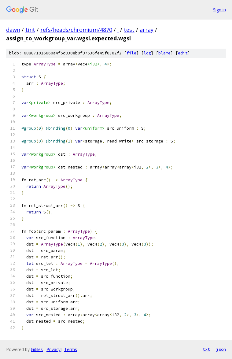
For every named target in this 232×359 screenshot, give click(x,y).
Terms (70, 349)
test (129, 29)
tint (30, 29)
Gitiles (37, 349)
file (131, 53)
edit (183, 53)
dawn (13, 29)
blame (164, 53)
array (146, 29)
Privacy (53, 349)
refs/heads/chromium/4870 (76, 29)
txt (206, 349)
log (147, 53)
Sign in (219, 10)
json (221, 349)
